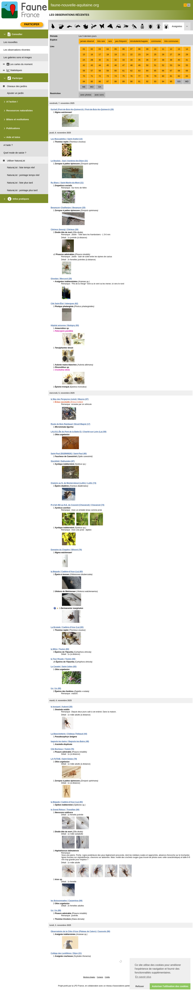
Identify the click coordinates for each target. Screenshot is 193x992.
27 (171, 54)
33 (123, 60)
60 (115, 70)
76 (131, 76)
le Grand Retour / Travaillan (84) (65, 810)
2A (84, 60)
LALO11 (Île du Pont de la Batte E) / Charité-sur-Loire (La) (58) (78, 432)
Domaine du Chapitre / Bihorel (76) (66, 550)
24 (147, 54)
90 (131, 81)
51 (155, 65)
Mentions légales (89, 977)
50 (147, 65)
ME (83, 87)
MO (91, 87)
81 (171, 76)
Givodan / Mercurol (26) (61, 279)
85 (92, 81)
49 (139, 65)
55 (187, 65)
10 (155, 49)
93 (155, 81)
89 (123, 81)
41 (187, 60)
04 (107, 49)
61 (123, 70)
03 (100, 49)
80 (163, 76)
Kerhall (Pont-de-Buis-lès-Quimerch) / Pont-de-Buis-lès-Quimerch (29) (82, 109)
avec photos (85, 95)
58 (100, 70)
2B (92, 60)
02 (92, 49)
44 (100, 65)
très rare (101, 41)
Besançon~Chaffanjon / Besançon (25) (68, 207)
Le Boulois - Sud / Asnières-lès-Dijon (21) (69, 161)
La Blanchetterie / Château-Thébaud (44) (69, 734)
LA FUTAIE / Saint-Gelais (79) (64, 759)
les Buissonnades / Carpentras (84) (66, 901)
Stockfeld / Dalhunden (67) (63, 461)
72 (100, 76)
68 (179, 70)
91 (139, 81)
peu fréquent (121, 41)
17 (100, 54)
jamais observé (87, 41)
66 (163, 70)
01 (84, 49)
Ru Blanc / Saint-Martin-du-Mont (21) (67, 183)
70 (84, 76)
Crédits (107, 977)
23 (139, 54)
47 (123, 65)
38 (163, 60)
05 (115, 49)
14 (187, 49)
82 (179, 76)
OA (99, 87)
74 (115, 76)
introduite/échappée (139, 41)
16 (92, 54)
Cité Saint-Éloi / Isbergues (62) (64, 303)
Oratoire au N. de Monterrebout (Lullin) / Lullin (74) (73, 483)
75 (123, 76)
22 (131, 54)
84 (84, 81)
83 (187, 76)
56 (84, 70)
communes (156, 41)
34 (131, 60)
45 (107, 65)
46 (115, 65)
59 (107, 70)
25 (155, 54)
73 (107, 76)
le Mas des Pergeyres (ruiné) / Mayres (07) (70, 399)
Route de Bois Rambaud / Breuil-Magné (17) (70, 424)
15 (84, 54)
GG (178, 81)
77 (139, 76)
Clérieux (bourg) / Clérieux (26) (64, 229)
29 (187, 54)
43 (92, 65)
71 (92, 76)
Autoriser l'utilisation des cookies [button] (170, 986)
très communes (171, 41)
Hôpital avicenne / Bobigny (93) (65, 325)
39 (171, 60)
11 (163, 49)
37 (155, 60)
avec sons (99, 95)
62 (131, 70)
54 (179, 65)
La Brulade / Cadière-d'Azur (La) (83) (67, 627)
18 (107, 54)
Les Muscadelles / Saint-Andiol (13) (67, 139)
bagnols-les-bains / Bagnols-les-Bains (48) (70, 741)
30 (100, 60)
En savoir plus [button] (143, 977)
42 (84, 65)
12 (171, 49)
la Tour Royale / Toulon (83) (63, 659)
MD (186, 81)
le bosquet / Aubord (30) (61, 707)
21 (123, 54)
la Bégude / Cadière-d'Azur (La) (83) (67, 571)
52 (163, 65)
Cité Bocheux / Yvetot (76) (62, 749)
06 (123, 49)
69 (187, 70)
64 (147, 70)
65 (155, 70)
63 (139, 70)
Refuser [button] (139, 986)
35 (139, 60)
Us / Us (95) (56, 688)
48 (131, 65)
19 (115, 54)
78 (147, 76)
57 (92, 70)
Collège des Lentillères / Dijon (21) (66, 953)
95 (171, 81)
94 (163, 81)
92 (147, 81)
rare (110, 41)
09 (147, 49)
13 (179, 49)
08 (139, 49)
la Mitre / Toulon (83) (60, 649)
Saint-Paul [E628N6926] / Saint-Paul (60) (69, 453)
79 (155, 76)
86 (100, 81)
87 (107, 81)
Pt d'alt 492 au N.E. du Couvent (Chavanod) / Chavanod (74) (77, 505)
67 (171, 70)
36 (147, 60)
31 (107, 60)
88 (115, 81)
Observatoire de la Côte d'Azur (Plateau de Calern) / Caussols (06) (80, 931)
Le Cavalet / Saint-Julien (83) (64, 666)
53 (171, 65)
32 (115, 60)
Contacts (100, 977)
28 (179, 54)
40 (179, 60)
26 (163, 54)
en (189, 5)
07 (131, 49)
